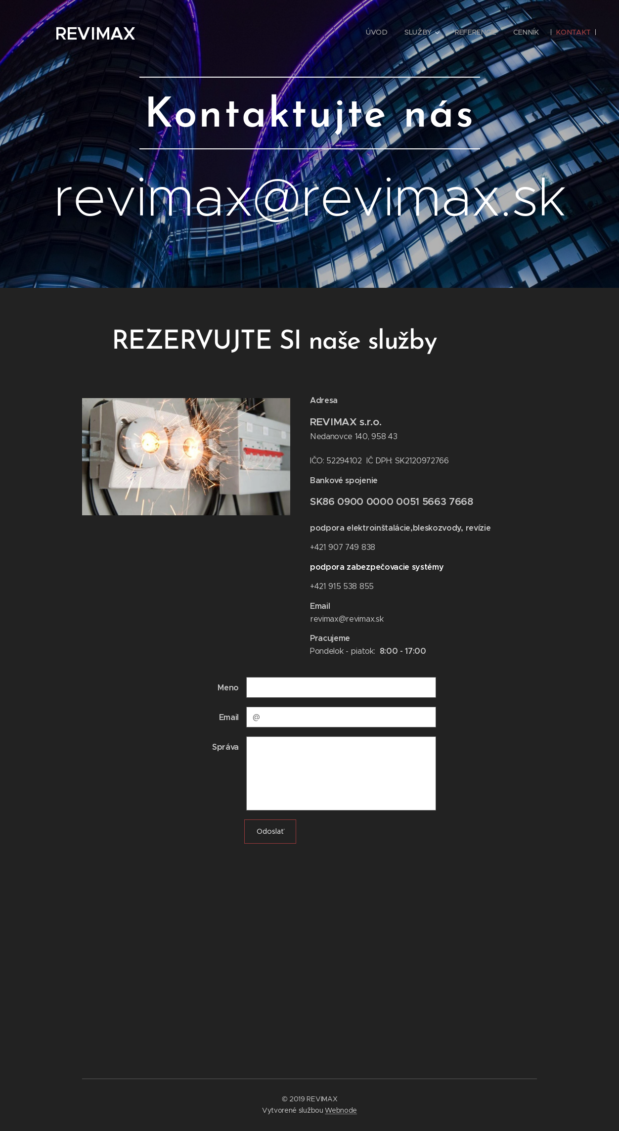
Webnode (341, 1110)
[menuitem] (380, 32)
